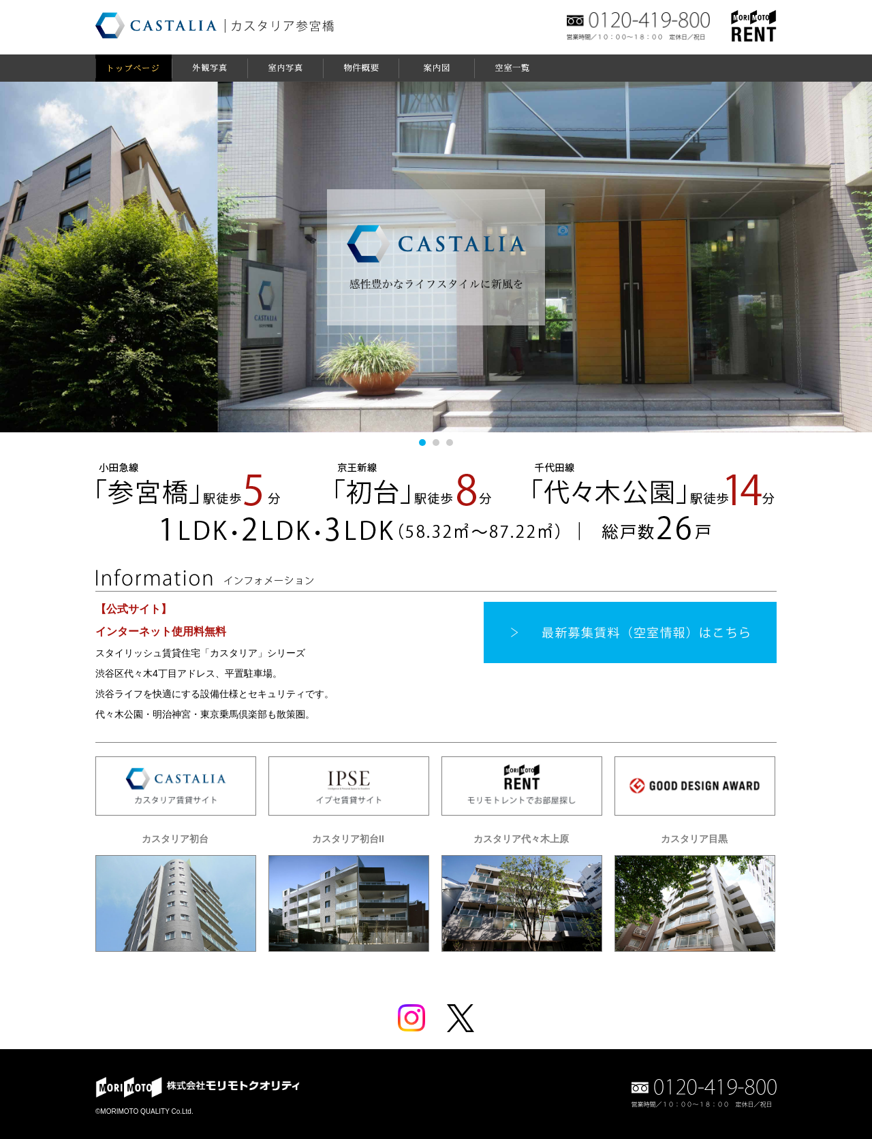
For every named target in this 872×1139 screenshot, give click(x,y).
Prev (27, 257)
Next (845, 257)
